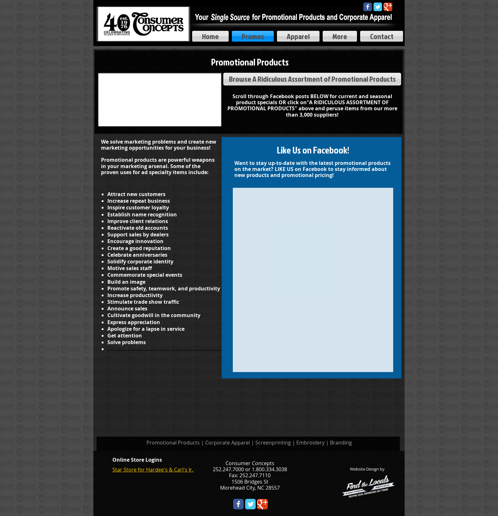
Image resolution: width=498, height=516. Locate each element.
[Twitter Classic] (378, 7)
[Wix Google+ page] (262, 504)
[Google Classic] (388, 7)
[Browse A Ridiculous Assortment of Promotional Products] (312, 79)
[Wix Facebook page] (367, 7)
